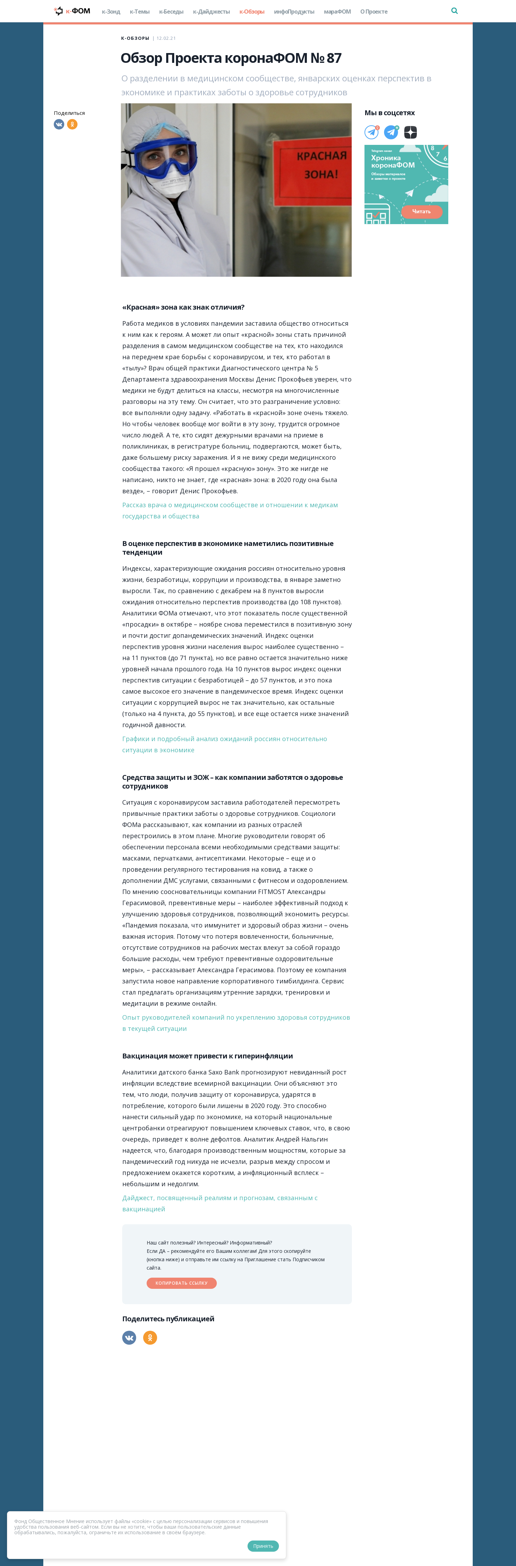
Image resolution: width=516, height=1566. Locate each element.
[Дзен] (411, 132)
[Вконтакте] (59, 124)
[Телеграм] (371, 132)
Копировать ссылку (182, 1283)
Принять (263, 1546)
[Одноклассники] (72, 124)
